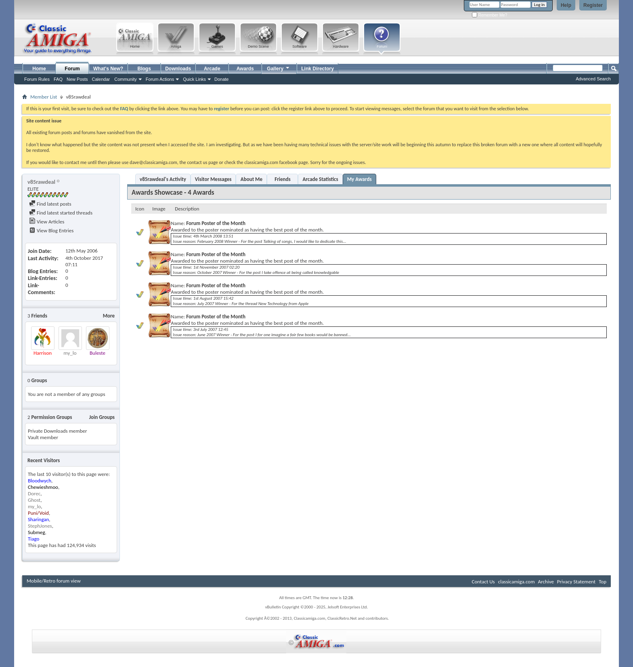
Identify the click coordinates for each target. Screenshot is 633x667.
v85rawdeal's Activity (163, 179)
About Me (251, 179)
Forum (72, 69)
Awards (245, 69)
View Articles (46, 222)
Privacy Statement (576, 582)
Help (566, 5)
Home (39, 69)
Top (602, 582)
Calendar (101, 79)
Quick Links (194, 79)
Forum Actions (160, 79)
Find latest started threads (60, 213)
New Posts (77, 79)
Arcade (212, 69)
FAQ (58, 79)
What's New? (108, 69)
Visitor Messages (213, 179)
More (109, 316)
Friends (282, 179)
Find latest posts (50, 204)
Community (125, 79)
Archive (545, 582)
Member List (43, 97)
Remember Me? (489, 15)
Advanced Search (593, 78)
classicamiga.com (516, 582)
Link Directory (317, 69)
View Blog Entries (51, 230)
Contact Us (483, 582)
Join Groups (102, 417)
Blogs (144, 69)
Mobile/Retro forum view (54, 581)
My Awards (359, 179)
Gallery (278, 67)
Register (593, 5)
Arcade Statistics (320, 179)
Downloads (178, 69)
